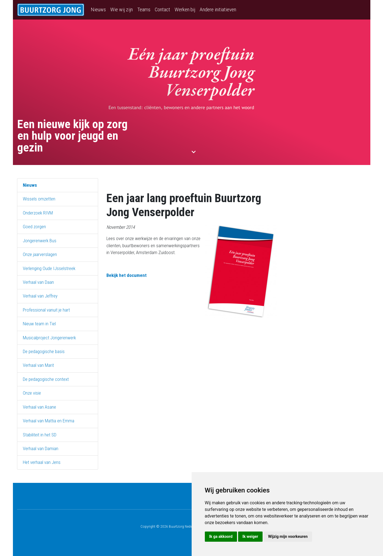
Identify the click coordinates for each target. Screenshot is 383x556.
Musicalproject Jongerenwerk (49, 337)
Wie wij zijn (121, 9)
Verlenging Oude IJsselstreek (49, 268)
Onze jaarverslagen (40, 254)
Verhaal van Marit (38, 365)
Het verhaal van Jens (41, 462)
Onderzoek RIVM (38, 213)
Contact (162, 9)
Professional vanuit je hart (46, 310)
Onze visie (32, 393)
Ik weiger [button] (250, 536)
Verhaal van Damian (40, 448)
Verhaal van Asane (39, 407)
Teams (143, 9)
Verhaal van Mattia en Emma (48, 420)
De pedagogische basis (44, 351)
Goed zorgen (34, 226)
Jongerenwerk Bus (39, 240)
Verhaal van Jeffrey (40, 296)
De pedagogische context (46, 379)
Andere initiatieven (218, 9)
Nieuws (98, 9)
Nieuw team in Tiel (39, 323)
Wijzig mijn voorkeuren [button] (288, 536)
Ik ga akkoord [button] (221, 536)
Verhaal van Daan (38, 282)
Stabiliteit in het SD (39, 434)
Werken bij (185, 9)
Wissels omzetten (39, 199)
